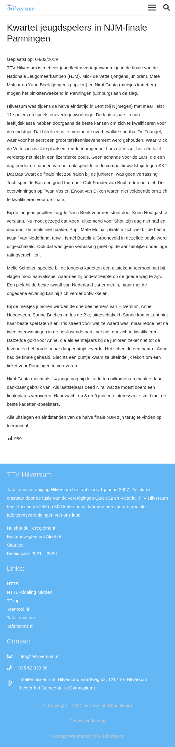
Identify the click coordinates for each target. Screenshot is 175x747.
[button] (166, 7)
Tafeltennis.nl (20, 626)
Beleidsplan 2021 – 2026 (32, 553)
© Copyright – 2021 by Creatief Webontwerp (87, 705)
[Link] (20, 8)
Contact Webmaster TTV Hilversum (87, 736)
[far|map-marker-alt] (12, 683)
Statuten (15, 544)
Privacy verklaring (87, 720)
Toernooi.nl (18, 609)
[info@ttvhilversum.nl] (12, 656)
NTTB (13, 583)
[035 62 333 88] (12, 668)
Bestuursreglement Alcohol (34, 536)
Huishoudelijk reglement (31, 528)
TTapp (13, 600)
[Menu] (152, 7)
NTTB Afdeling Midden (29, 592)
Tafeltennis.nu (21, 617)
